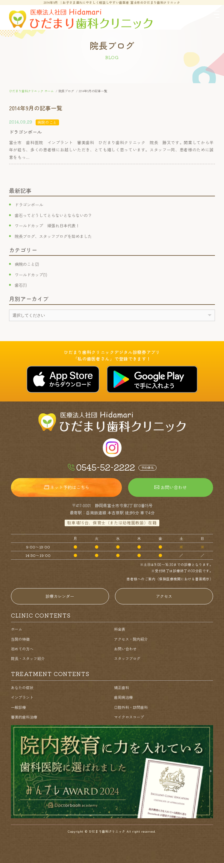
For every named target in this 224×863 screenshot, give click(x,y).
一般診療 (18, 707)
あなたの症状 (22, 687)
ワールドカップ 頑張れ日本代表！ (47, 226)
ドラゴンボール (29, 205)
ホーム (16, 629)
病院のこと (47, 122)
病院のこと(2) (27, 264)
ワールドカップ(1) (31, 275)
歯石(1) (21, 285)
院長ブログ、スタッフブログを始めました (53, 236)
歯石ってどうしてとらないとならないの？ (53, 215)
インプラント (22, 697)
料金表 (119, 629)
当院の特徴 (20, 639)
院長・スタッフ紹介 (28, 658)
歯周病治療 (123, 697)
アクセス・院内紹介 (131, 639)
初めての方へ (22, 648)
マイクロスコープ (129, 716)
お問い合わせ (125, 648)
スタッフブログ (127, 658)
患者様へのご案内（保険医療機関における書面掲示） (170, 578)
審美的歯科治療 (24, 716)
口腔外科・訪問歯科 (131, 707)
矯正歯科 (121, 687)
